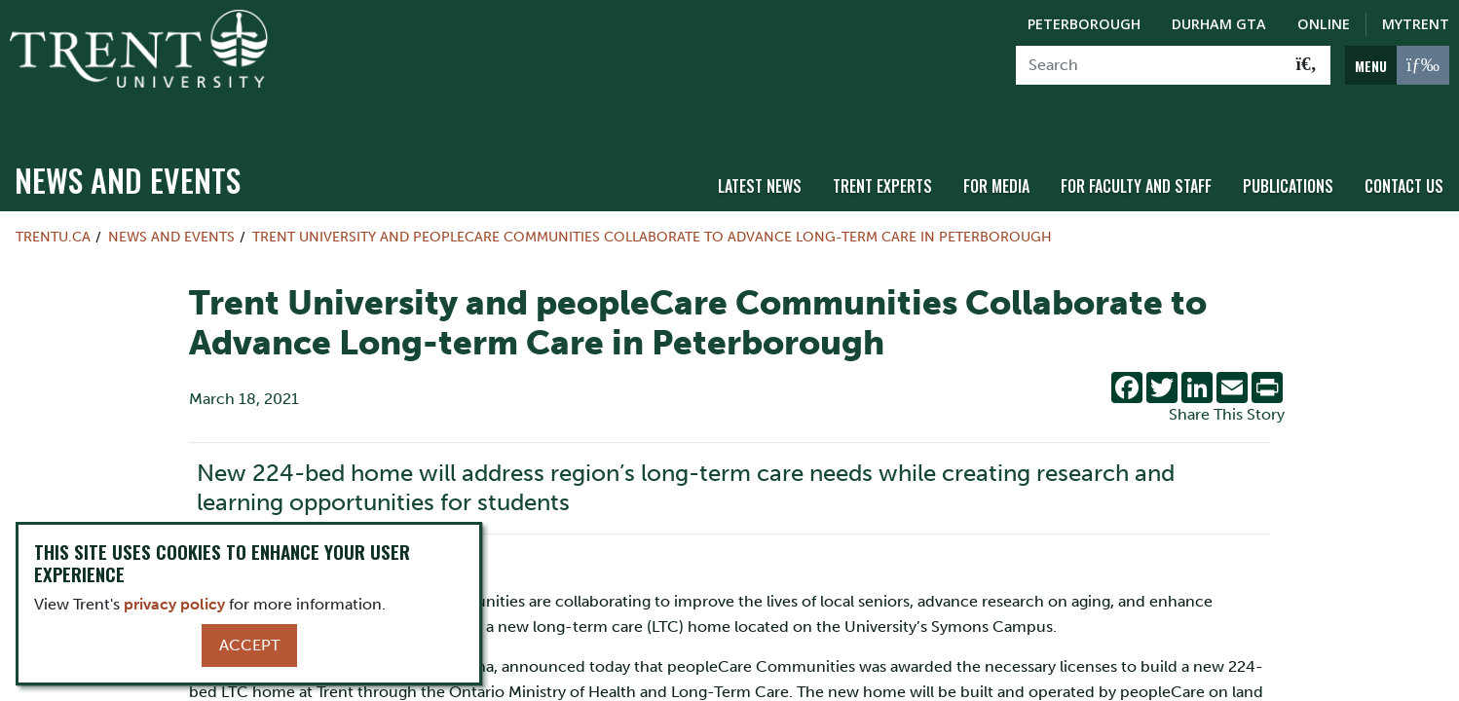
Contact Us (1404, 149)
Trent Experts (882, 149)
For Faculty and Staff (1136, 149)
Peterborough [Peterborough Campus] (1084, 24)
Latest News (760, 149)
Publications (1288, 149)
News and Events (128, 143)
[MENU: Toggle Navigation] (1397, 65)
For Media (996, 149)
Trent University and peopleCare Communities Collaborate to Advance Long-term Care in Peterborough (652, 200)
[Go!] (1306, 65)
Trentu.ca (53, 200)
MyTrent (1415, 24)
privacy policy (174, 604)
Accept (249, 645)
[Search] (1150, 65)
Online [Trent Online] (1323, 24)
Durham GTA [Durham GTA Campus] (1219, 24)
